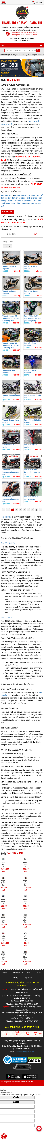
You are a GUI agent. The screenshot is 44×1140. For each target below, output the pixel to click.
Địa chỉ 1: (5, 989)
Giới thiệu (16, 973)
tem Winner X (7, 195)
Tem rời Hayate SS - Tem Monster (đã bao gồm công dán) (10, 318)
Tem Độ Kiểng (7, 617)
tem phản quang (19, 203)
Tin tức (38, 973)
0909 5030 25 (18, 222)
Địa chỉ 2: (7, 1007)
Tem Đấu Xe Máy (8, 543)
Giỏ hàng (39, 2)
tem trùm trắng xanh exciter (24, 198)
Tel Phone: (15, 1001)
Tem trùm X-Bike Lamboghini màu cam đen (10, 472)
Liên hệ (15, 978)
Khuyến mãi (28, 978)
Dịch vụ (27, 973)
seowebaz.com (15, 1082)
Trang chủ (4, 973)
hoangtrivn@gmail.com (24, 1051)
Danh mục (3, 3)
